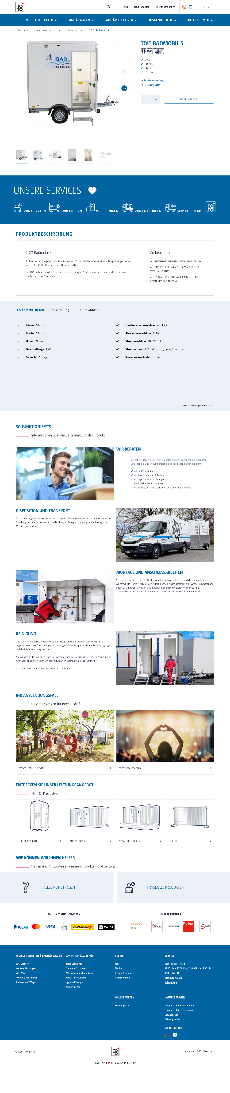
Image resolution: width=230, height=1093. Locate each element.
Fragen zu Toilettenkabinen (179, 1005)
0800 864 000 (172, 973)
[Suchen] (108, 6)
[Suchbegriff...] (73, 6)
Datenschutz (209, 1051)
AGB (199, 1051)
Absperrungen (72, 986)
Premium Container (75, 968)
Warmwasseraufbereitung (79, 972)
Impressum (189, 1051)
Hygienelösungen (74, 982)
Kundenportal (141, 6)
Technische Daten (150, 84)
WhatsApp (171, 982)
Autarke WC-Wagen (26, 982)
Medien (119, 968)
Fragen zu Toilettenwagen (179, 1010)
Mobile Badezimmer (26, 977)
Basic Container (73, 963)
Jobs (125, 6)
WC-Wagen (22, 972)
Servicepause (171, 1014)
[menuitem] (73, 6)
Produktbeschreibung (152, 80)
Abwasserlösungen (75, 977)
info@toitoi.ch (173, 977)
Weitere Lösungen (26, 968)
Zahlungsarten (172, 1019)
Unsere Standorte (165, 6)
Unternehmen (122, 977)
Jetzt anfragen (189, 99)
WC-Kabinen (22, 963)
